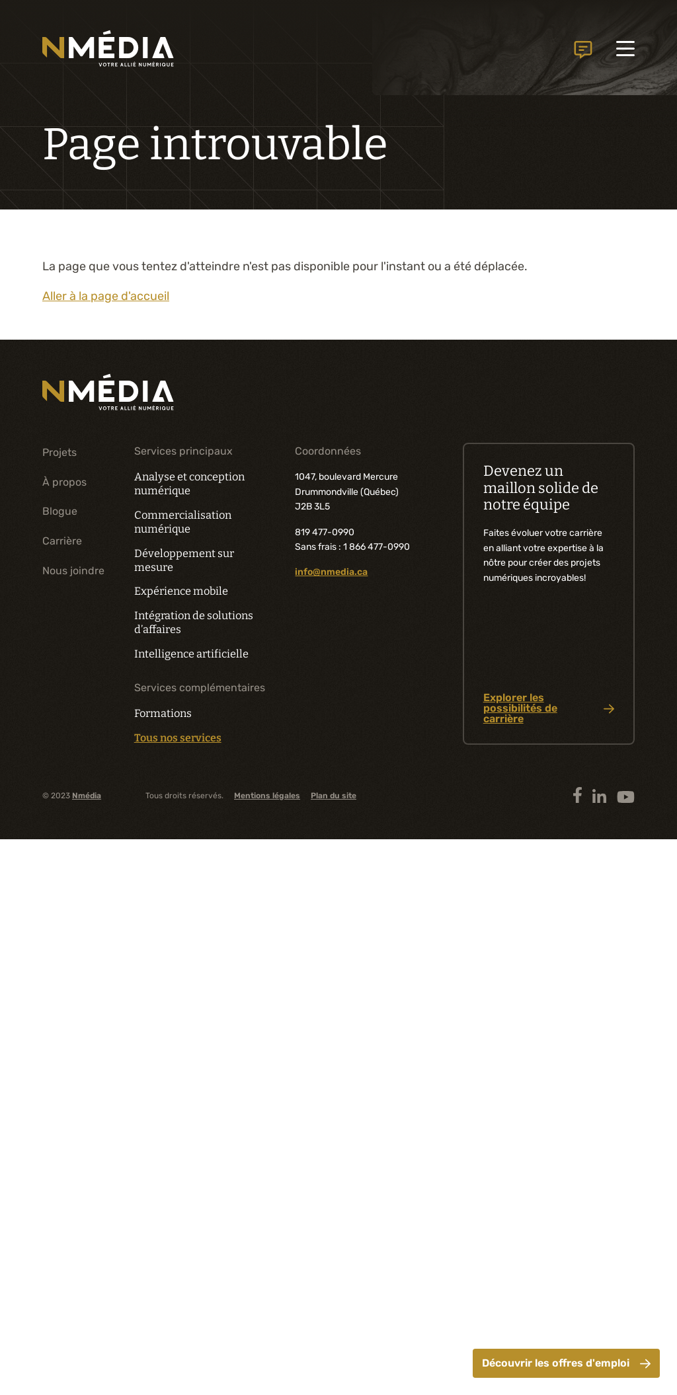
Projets (59, 452)
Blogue (59, 511)
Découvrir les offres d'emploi (566, 1363)
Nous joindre (583, 45)
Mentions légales (267, 795)
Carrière (62, 541)
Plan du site (333, 795)
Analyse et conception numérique (189, 484)
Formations (163, 713)
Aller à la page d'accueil (105, 296)
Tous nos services (177, 738)
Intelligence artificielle (191, 654)
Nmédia (86, 795)
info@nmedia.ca (331, 572)
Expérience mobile (181, 591)
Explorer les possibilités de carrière (549, 708)
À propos (64, 482)
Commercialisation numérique (182, 522)
